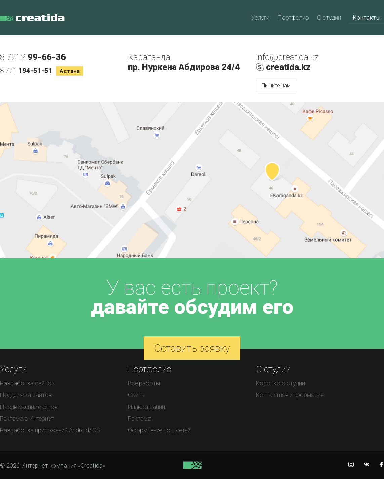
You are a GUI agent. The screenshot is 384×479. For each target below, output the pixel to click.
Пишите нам (276, 85)
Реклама (139, 418)
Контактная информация (290, 394)
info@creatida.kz (287, 57)
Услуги (260, 17)
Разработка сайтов (27, 383)
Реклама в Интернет (27, 418)
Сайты (136, 394)
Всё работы (144, 383)
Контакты (366, 17)
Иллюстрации (146, 406)
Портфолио (293, 17)
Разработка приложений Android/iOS (50, 430)
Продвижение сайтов (29, 406)
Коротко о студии (280, 383)
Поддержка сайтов (26, 394)
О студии (329, 17)
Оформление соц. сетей (159, 430)
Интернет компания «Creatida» (32, 21)
